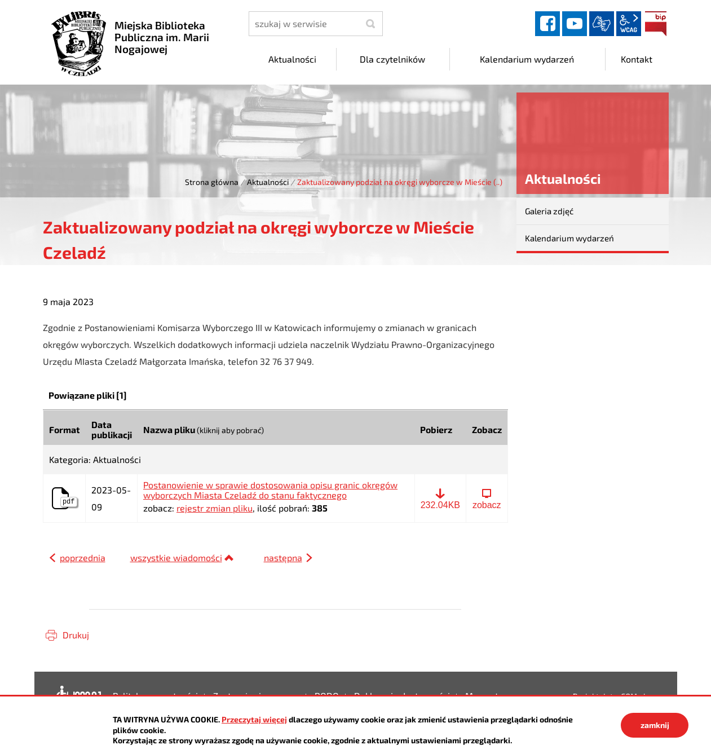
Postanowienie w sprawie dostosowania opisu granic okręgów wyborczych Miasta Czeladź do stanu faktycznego (270, 490)
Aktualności (268, 182)
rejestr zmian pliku (214, 507)
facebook (547, 23)
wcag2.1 (628, 23)
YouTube (574, 23)
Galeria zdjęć (549, 211)
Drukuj (76, 634)
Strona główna (212, 182)
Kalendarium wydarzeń (569, 238)
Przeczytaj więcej (254, 719)
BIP (655, 23)
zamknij (655, 725)
